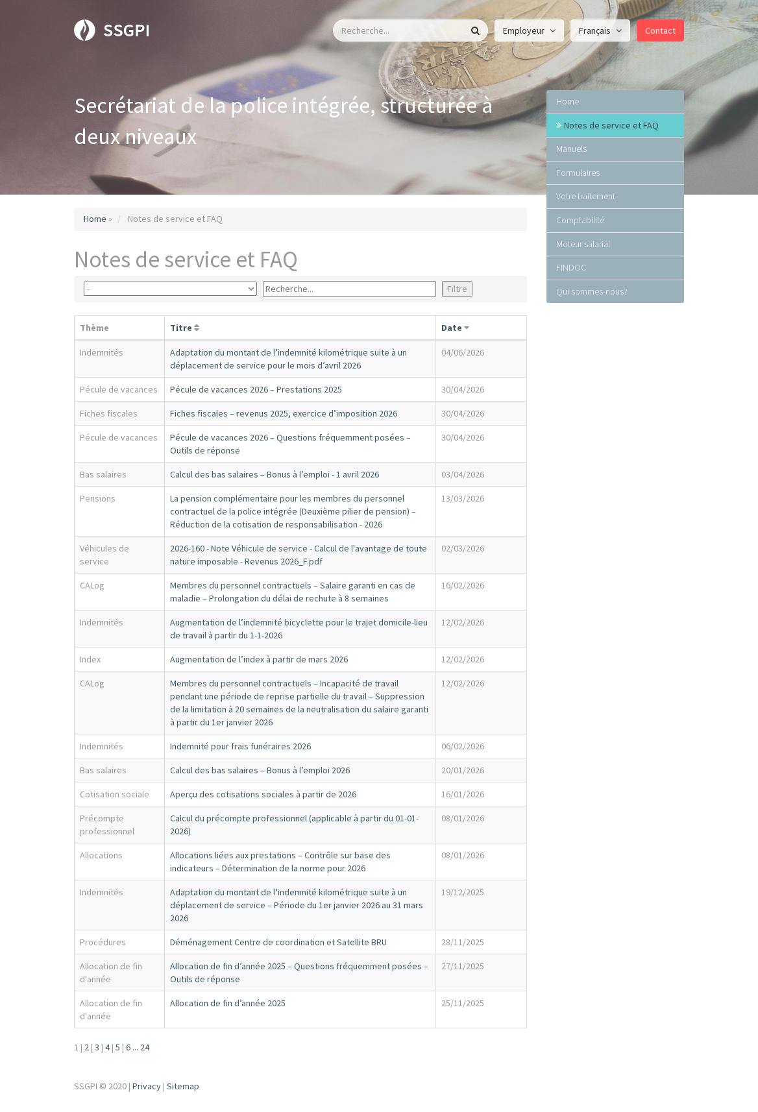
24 (144, 1047)
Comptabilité (580, 220)
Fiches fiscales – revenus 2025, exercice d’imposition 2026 (283, 413)
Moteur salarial (583, 244)
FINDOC (571, 267)
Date (451, 327)
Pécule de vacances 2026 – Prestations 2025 (256, 389)
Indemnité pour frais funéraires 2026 (240, 746)
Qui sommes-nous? (592, 291)
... (135, 1047)
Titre (181, 327)
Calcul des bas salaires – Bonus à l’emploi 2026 (260, 770)
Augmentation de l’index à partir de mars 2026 (259, 659)
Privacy (146, 1086)
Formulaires (578, 172)
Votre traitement (585, 196)
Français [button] (600, 30)
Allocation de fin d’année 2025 (228, 1003)
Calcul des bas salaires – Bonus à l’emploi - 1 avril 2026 (274, 474)
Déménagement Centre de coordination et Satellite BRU (278, 942)
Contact (660, 30)
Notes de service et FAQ (611, 125)
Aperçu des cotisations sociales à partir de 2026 (263, 794)
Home (95, 218)
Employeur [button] (529, 30)
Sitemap (183, 1086)
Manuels (571, 148)
